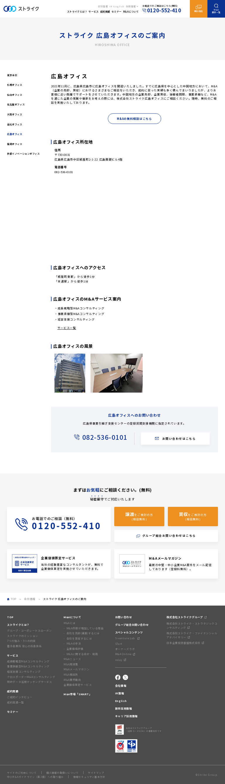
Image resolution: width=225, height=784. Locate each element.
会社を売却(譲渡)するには (83, 633)
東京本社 (12, 75)
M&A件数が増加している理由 (85, 628)
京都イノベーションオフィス (23, 153)
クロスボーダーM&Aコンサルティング (31, 677)
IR (110, 6)
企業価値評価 (75, 649)
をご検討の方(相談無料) (139, 516)
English (119, 6)
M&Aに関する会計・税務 (82, 654)
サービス (12, 655)
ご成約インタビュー (20, 697)
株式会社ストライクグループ (186, 617)
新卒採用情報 (123, 708)
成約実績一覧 (15, 702)
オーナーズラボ (125, 649)
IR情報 (119, 693)
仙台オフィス (14, 94)
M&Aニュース (72, 659)
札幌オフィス (14, 84)
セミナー (12, 712)
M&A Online (125, 654)
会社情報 (103, 6)
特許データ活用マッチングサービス (29, 682)
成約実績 (12, 691)
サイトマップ (96, 772)
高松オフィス (14, 124)
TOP (10, 617)
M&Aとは (69, 623)
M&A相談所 (71, 674)
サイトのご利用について (22, 772)
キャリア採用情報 (126, 716)
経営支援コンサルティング (76, 319)
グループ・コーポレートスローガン (29, 631)
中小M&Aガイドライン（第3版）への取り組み (35, 776)
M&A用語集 (71, 664)
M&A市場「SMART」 (78, 694)
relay (120, 660)
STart (118, 644)
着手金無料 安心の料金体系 (24, 646)
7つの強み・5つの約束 (21, 641)
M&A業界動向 (72, 680)
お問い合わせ (123, 617)
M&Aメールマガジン (76, 669)
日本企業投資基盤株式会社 (185, 643)
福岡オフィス (14, 144)
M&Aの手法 (74, 643)
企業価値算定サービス (78, 685)
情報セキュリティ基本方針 (89, 777)
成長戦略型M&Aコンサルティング (81, 308)
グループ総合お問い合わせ (132, 625)
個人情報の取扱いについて (62, 772)
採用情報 (131, 6)
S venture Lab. (127, 638)
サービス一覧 (66, 328)
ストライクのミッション (22, 636)
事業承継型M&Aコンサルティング (81, 314)
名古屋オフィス (16, 104)
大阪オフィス (14, 114)
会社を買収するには (79, 638)
